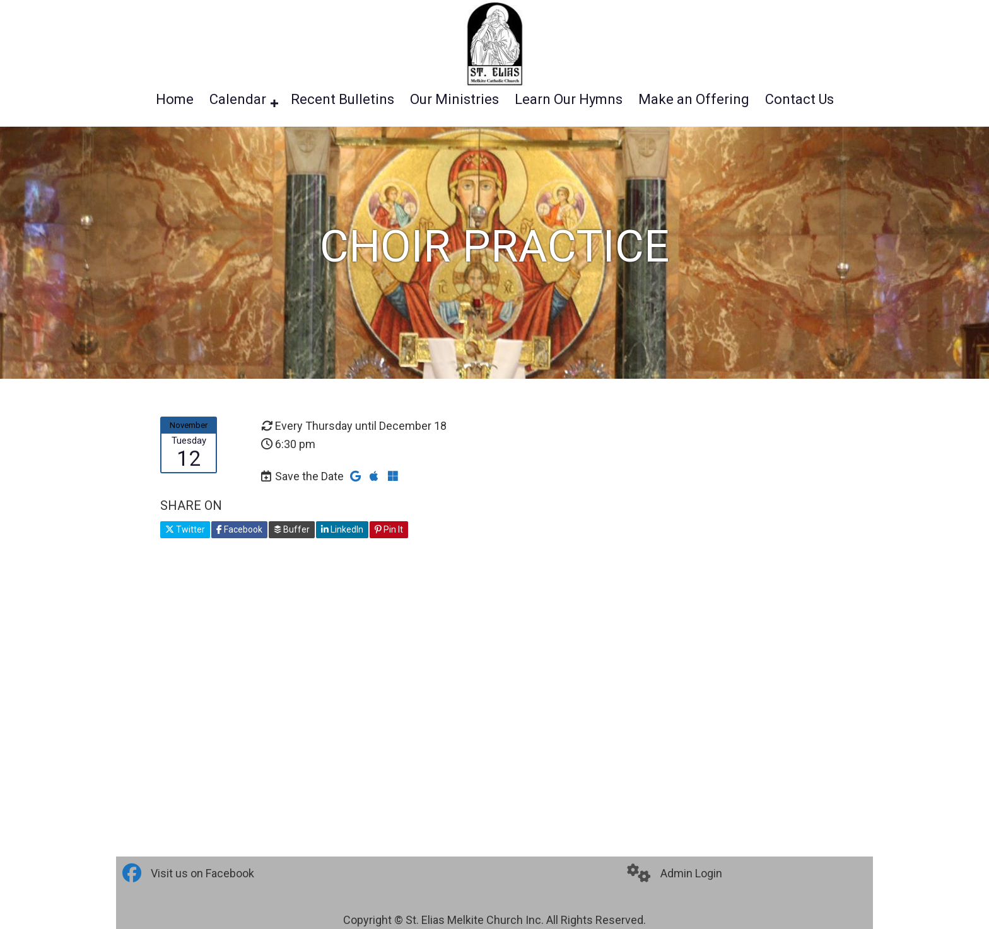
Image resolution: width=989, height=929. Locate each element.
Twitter (185, 529)
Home (175, 100)
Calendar (237, 100)
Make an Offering (693, 100)
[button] (274, 103)
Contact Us (799, 100)
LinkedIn (342, 529)
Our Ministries (454, 100)
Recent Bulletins (342, 100)
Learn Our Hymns (569, 100)
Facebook (239, 529)
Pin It (389, 529)
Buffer (292, 529)
